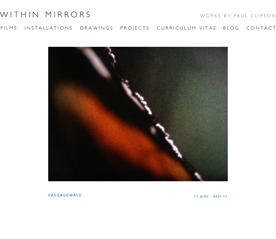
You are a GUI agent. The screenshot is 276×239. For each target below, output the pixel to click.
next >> (220, 196)
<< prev (201, 196)
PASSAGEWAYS (65, 195)
